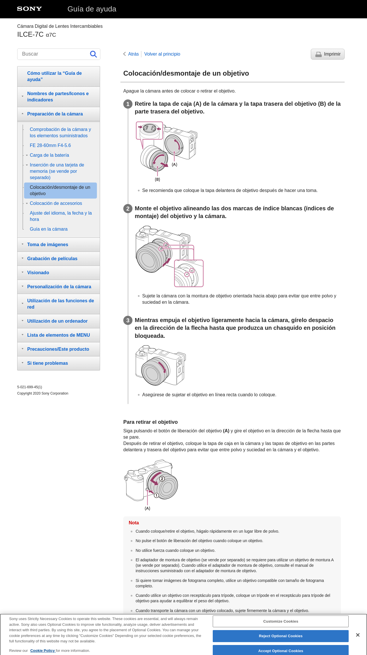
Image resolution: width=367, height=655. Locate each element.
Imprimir (332, 54)
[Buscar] (58, 54)
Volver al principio (162, 54)
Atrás (133, 54)
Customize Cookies (280, 624)
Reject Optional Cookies (281, 639)
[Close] (358, 637)
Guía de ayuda (91, 9)
